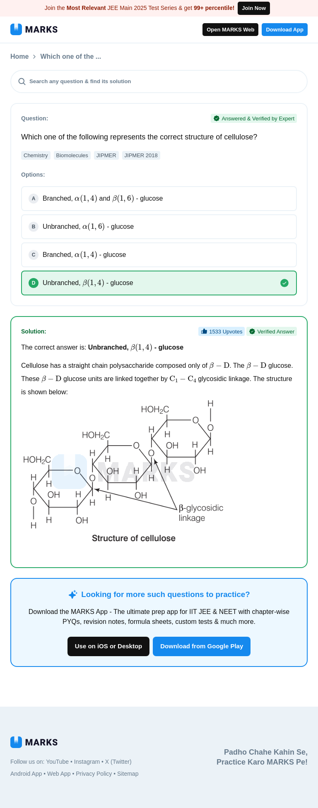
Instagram (87, 761)
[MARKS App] (34, 29)
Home (19, 56)
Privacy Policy (94, 773)
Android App (26, 773)
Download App (285, 29)
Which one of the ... (114, 56)
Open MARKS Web (230, 29)
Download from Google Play (201, 646)
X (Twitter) (118, 761)
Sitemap (127, 773)
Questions (56, 56)
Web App (59, 773)
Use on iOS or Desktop (108, 646)
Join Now (254, 8)
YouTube (57, 761)
